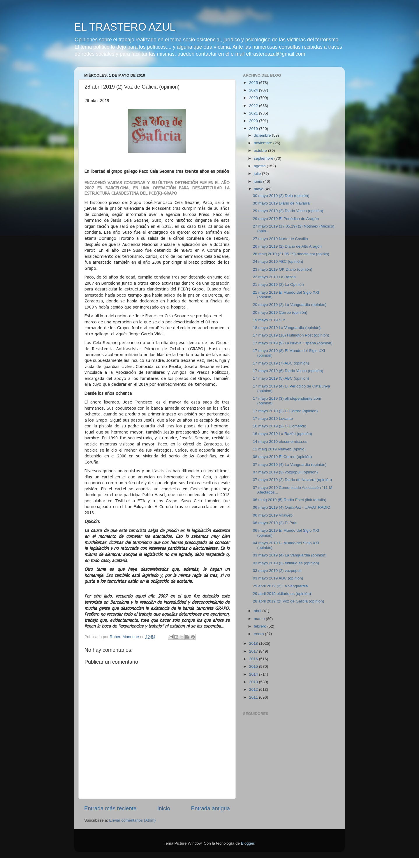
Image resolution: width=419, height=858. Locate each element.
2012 (254, 689)
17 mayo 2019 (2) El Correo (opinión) (285, 411)
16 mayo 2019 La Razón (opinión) (282, 433)
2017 (254, 651)
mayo (259, 189)
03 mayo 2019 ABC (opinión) (278, 578)
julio (258, 173)
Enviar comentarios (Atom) (132, 820)
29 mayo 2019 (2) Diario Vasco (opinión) (288, 211)
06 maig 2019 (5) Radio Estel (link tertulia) (289, 500)
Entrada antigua (210, 808)
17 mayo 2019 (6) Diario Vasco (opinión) (288, 371)
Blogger (247, 843)
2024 (254, 90)
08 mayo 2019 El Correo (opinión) (282, 456)
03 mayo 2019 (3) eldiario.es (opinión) (286, 563)
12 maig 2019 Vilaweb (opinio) (279, 449)
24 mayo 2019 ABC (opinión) (278, 261)
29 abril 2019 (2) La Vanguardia (280, 586)
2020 (254, 121)
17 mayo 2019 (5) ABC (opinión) (281, 378)
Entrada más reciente (110, 808)
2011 (254, 697)
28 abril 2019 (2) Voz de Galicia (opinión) (288, 601)
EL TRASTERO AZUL (124, 27)
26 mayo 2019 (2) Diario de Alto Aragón (287, 246)
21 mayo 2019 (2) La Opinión (278, 284)
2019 (254, 128)
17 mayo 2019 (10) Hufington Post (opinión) (291, 335)
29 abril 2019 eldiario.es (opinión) (282, 593)
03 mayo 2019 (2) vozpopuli (277, 570)
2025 (254, 82)
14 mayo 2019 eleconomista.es (280, 441)
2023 (254, 98)
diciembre (263, 135)
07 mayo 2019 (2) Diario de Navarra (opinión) (292, 480)
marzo (260, 618)
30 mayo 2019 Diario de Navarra (281, 203)
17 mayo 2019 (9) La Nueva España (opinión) (292, 343)
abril (258, 611)
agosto (260, 166)
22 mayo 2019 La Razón (274, 277)
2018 (254, 643)
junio (258, 181)
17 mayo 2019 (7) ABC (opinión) (281, 363)
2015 (254, 666)
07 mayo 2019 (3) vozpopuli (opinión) (285, 472)
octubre (261, 150)
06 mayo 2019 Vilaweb (273, 515)
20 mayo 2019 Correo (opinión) (280, 312)
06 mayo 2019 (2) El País (275, 523)
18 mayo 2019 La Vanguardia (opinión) (287, 327)
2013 (254, 682)
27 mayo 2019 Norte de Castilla (280, 239)
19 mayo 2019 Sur (269, 320)
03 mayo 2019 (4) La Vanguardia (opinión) (290, 555)
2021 (254, 113)
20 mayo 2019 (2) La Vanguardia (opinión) (290, 304)
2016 (254, 659)
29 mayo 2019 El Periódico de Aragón (286, 218)
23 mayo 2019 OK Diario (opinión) (282, 269)
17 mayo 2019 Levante (273, 418)
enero (259, 634)
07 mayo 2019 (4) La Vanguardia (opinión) (290, 464)
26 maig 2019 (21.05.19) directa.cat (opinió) (291, 254)
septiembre (264, 158)
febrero (260, 626)
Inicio (163, 808)
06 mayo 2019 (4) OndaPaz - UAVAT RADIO (291, 507)
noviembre (263, 143)
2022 (254, 105)
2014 (254, 674)
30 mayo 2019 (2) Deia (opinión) (281, 195)
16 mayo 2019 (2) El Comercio (279, 426)
